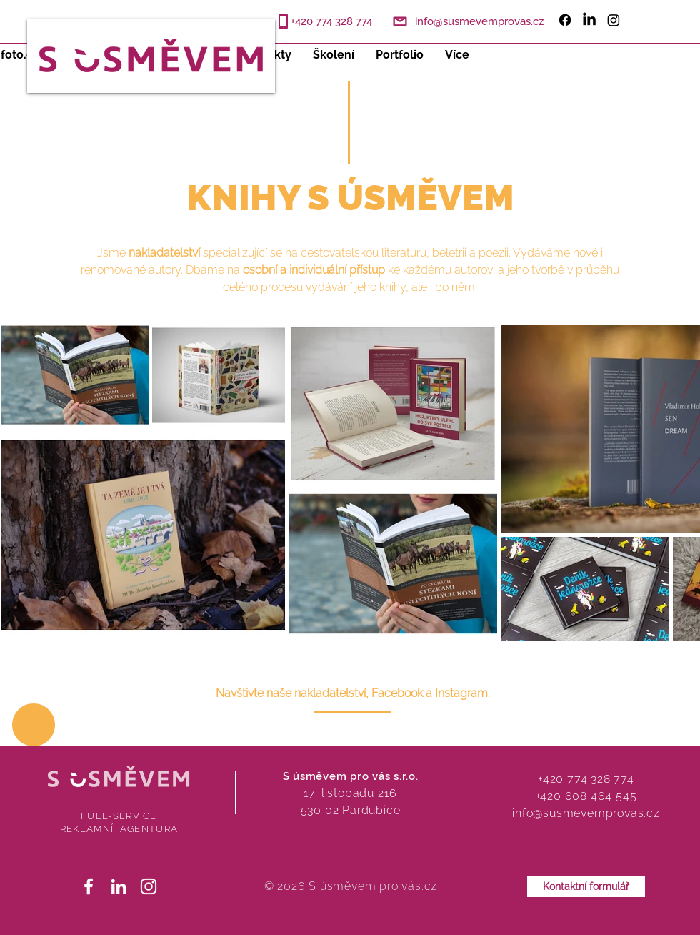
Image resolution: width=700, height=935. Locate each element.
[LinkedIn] (589, 20)
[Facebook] (565, 20)
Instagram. (462, 693)
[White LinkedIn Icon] (118, 886)
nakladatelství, (331, 693)
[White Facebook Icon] (88, 886)
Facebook (397, 693)
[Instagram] (613, 20)
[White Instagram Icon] (148, 886)
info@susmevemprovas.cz (586, 813)
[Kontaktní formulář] (586, 886)
